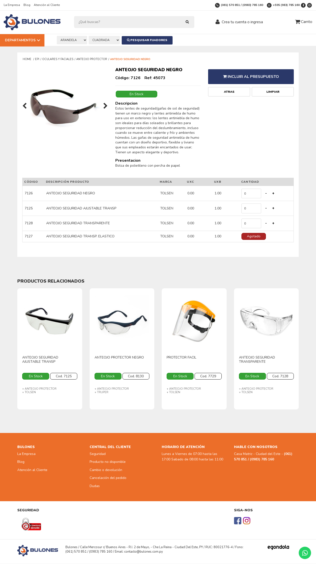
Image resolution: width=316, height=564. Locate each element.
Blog (26, 5)
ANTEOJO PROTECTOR (91, 59)
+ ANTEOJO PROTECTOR (39, 389)
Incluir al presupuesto (251, 75)
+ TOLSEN (29, 393)
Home (27, 59)
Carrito (303, 21)
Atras (229, 89)
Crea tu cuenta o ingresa (242, 22)
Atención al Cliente (47, 5)
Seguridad (98, 454)
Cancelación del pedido (108, 478)
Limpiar (272, 89)
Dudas (95, 486)
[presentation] (24, 106)
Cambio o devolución (106, 470)
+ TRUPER (101, 393)
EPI (37, 59)
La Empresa (12, 5)
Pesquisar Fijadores (148, 40)
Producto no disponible (108, 462)
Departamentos (20, 40)
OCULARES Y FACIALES (57, 59)
